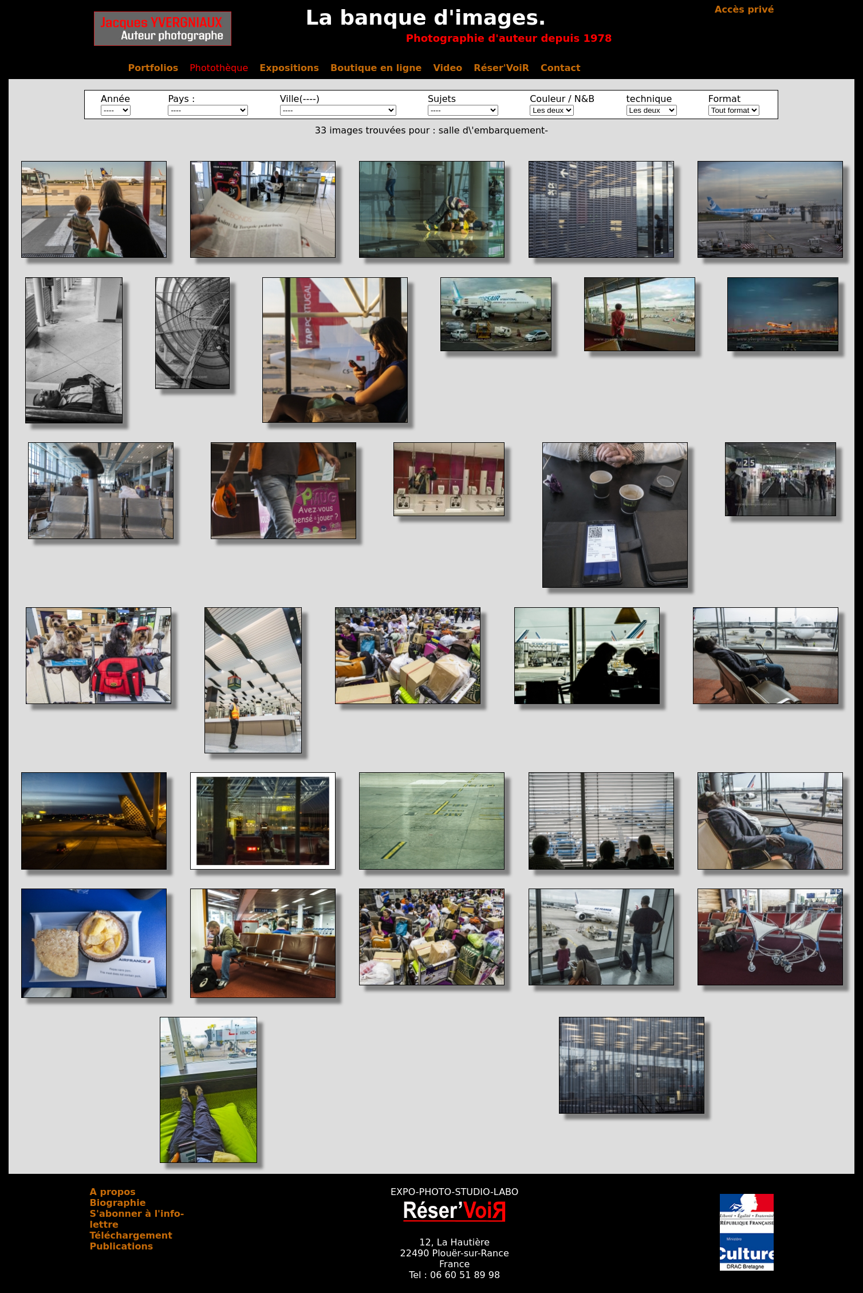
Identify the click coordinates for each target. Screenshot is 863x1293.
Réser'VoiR (501, 67)
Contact (561, 67)
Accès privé (744, 9)
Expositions (289, 67)
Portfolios (153, 67)
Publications (121, 1246)
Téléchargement (131, 1235)
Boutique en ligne (375, 67)
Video (447, 67)
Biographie (118, 1202)
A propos (113, 1191)
